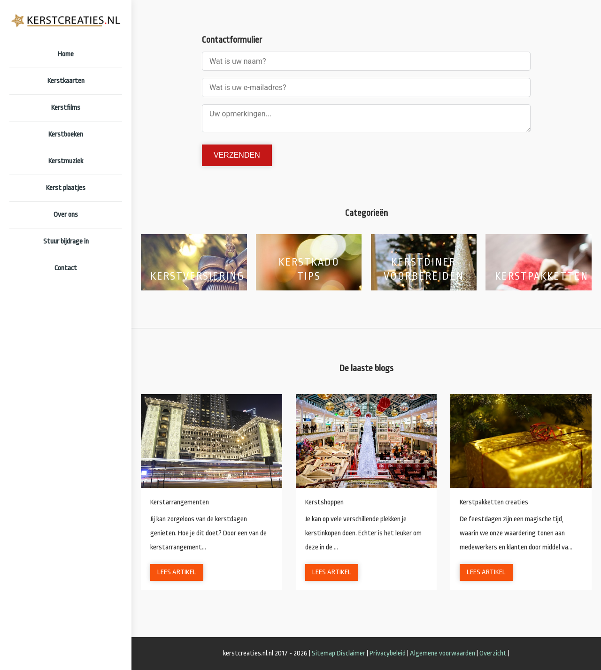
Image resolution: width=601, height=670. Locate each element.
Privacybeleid (388, 653)
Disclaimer (351, 653)
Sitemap (323, 653)
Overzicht (493, 653)
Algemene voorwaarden (442, 653)
